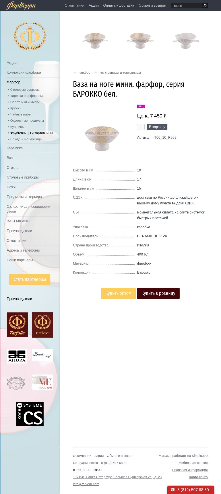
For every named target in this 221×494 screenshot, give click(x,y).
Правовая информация (190, 470)
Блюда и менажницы (26, 139)
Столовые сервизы (24, 89)
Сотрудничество (85, 463)
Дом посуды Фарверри (21, 30)
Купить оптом (118, 293)
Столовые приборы (23, 177)
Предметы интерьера (24, 197)
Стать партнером (30, 279)
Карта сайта (198, 477)
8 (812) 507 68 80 (114, 463)
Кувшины (17, 127)
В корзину (157, 127)
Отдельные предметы (27, 120)
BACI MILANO (18, 221)
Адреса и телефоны (23, 250)
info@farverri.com (86, 484)
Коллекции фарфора (24, 72)
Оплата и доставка (118, 5)
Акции (94, 5)
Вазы (11, 158)
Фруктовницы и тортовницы (31, 133)
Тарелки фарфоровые (27, 96)
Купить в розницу (158, 293)
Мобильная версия (193, 463)
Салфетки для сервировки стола (28, 209)
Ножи (11, 187)
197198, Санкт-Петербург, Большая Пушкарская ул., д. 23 (117, 477)
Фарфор (13, 82)
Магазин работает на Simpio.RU (183, 455)
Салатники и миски (24, 102)
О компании (74, 5)
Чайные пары (20, 114)
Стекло (12, 167)
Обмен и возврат (153, 5)
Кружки (15, 108)
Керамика (15, 148)
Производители (19, 231)
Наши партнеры (20, 260)
